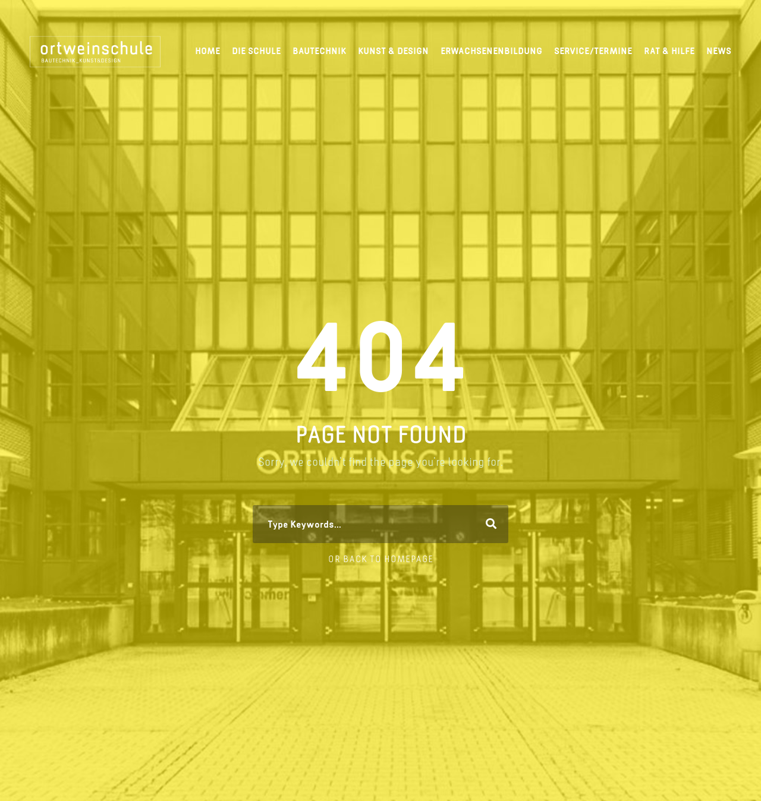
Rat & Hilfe (669, 51)
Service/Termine (593, 51)
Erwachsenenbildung (491, 51)
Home (207, 51)
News (718, 51)
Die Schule (256, 51)
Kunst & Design (393, 51)
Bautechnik (319, 51)
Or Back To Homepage (380, 559)
